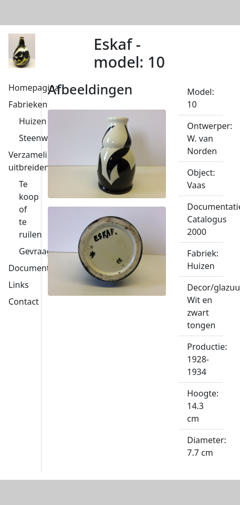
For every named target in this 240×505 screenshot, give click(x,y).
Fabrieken (27, 104)
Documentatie (36, 268)
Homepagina (33, 87)
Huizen (32, 121)
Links (18, 285)
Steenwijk (38, 138)
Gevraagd (38, 251)
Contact (23, 301)
